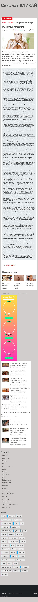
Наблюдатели (6, 480)
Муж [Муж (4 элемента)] (12, 545)
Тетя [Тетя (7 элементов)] (9, 563)
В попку (4, 461)
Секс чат (5, 455)
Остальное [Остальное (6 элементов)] (5, 549)
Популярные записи (8, 293)
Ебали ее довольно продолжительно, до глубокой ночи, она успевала (19, 380)
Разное (4, 488)
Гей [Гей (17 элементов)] (22, 523)
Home (4, 23)
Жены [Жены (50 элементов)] (4, 534)
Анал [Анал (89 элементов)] (3, 516)
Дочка (8, 265)
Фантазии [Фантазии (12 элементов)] (25, 567)
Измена (4, 469)
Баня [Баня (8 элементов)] (19, 516)
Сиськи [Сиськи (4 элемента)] (21, 556)
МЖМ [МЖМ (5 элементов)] (22, 538)
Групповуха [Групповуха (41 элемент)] (15, 527)
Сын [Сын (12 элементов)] (3, 563)
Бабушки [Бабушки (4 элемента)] (11, 516)
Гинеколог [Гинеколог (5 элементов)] (5, 527)
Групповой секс (7, 466)
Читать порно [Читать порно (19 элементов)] (6, 571)
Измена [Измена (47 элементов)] (11, 534)
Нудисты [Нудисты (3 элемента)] (20, 545)
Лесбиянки (5, 474)
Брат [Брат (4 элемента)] (16, 523)
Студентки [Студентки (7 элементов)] (20, 560)
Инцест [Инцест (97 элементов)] (19, 534)
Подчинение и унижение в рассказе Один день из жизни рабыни (19, 398)
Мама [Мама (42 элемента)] (4, 541)
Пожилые (5, 485)
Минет (4, 477)
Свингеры (5, 491)
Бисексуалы (6, 458)
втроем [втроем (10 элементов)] (4, 574)
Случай (4, 496)
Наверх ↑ (35, 593)
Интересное (6, 507)
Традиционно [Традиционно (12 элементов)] (6, 567)
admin (20, 30)
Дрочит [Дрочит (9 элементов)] (24, 531)
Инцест (10, 23)
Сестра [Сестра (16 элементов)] (14, 556)
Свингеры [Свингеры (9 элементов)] (5, 556)
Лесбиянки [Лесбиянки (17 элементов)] (13, 538)
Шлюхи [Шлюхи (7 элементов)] (16, 571)
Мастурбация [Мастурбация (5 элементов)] (13, 541)
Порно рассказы (5, 593)
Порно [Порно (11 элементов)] (13, 552)
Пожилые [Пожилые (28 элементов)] (5, 552)
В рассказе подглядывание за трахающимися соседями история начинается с (19, 431)
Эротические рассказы (9, 504)
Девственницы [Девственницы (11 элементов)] (7, 531)
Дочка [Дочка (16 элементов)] (17, 531)
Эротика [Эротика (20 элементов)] (24, 571)
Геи (3, 463)
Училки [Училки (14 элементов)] (16, 567)
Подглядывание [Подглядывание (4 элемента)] (17, 549)
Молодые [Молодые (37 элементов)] (5, 545)
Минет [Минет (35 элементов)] (23, 541)
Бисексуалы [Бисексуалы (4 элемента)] (17, 520)
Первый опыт (6, 483)
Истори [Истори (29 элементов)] (4, 538)
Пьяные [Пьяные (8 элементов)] (21, 552)
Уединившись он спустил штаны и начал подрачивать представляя (18, 440)
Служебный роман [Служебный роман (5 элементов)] (8, 560)
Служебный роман (8, 493)
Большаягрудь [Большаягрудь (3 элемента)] (6, 523)
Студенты (5, 499)
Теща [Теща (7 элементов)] (16, 563)
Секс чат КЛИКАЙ (19, 5)
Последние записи (23, 293)
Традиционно (6, 502)
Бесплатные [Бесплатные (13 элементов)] (6, 520)
